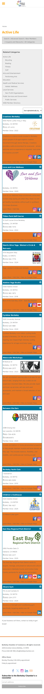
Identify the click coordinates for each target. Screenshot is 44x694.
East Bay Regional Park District (17, 529)
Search (6, 39)
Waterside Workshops (13, 358)
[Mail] (31, 670)
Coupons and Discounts (14, 42)
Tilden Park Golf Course (13, 216)
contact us (24, 620)
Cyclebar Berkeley (11, 315)
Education (6, 80)
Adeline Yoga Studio (12, 282)
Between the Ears (11, 408)
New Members (31, 39)
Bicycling (8, 60)
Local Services (8, 90)
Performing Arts (11, 76)
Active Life (7, 57)
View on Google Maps (29, 162)
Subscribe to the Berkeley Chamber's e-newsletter (19, 677)
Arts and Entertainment (11, 73)
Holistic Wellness (11, 86)
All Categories (30, 42)
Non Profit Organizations (14, 93)
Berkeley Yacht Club (12, 469)
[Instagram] (22, 670)
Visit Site (16, 162)
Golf (6, 70)
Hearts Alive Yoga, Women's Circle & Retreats (19, 246)
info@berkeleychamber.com (25, 651)
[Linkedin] (26, 670)
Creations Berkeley (11, 116)
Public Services (10, 100)
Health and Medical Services (13, 83)
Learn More (7, 162)
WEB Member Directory (11, 103)
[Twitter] (17, 670)
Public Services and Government (15, 96)
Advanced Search (17, 39)
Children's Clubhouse (12, 495)
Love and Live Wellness (13, 167)
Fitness (7, 67)
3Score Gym (8, 587)
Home (4, 26)
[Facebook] (13, 670)
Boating (8, 63)
